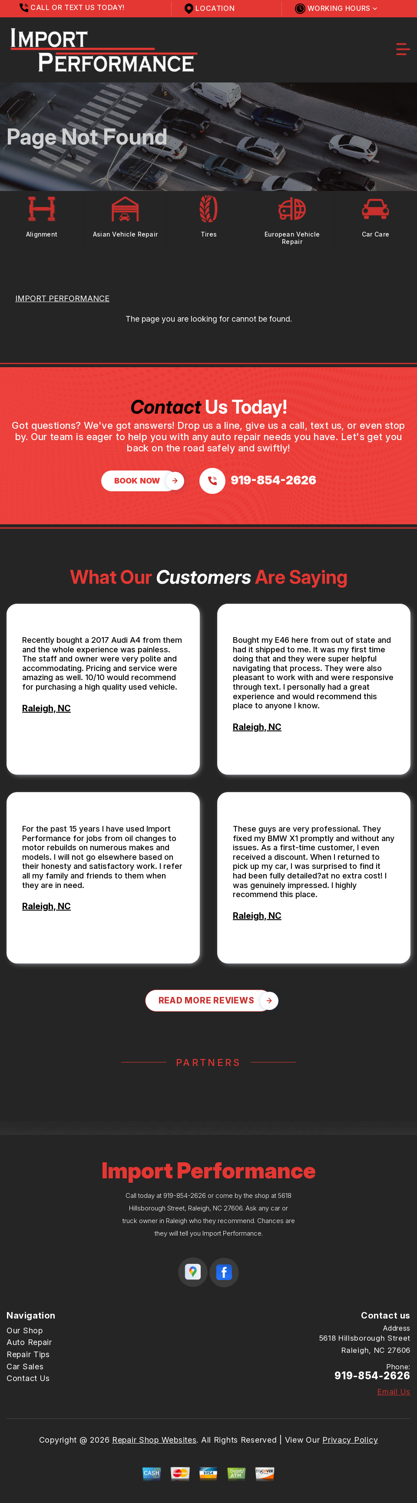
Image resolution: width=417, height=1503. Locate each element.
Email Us (393, 1392)
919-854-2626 (184, 1195)
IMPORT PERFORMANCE (62, 298)
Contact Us (28, 1378)
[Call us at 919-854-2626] (257, 481)
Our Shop (25, 1330)
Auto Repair (29, 1342)
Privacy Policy (350, 1439)
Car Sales (25, 1366)
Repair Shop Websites (154, 1439)
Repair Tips (28, 1354)
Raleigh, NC (46, 708)
